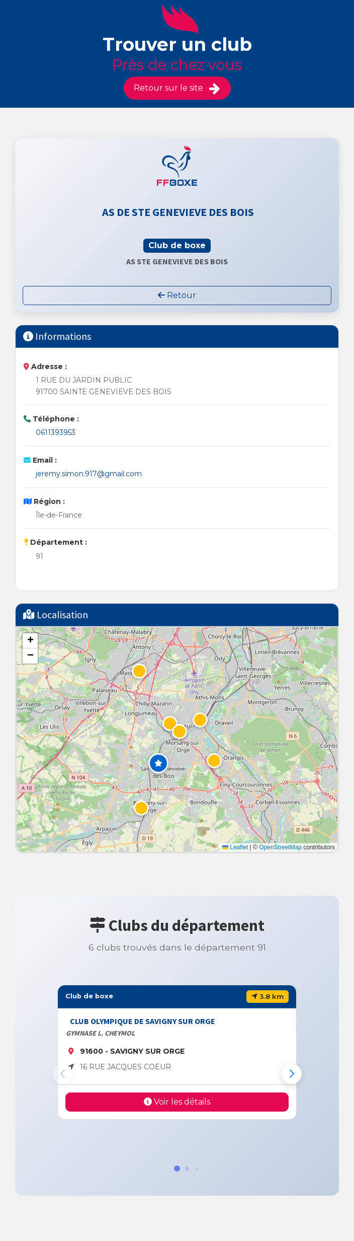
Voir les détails (177, 1102)
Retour (177, 295)
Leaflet (235, 847)
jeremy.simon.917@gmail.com (89, 473)
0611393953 (55, 432)
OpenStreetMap (280, 847)
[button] (158, 763)
